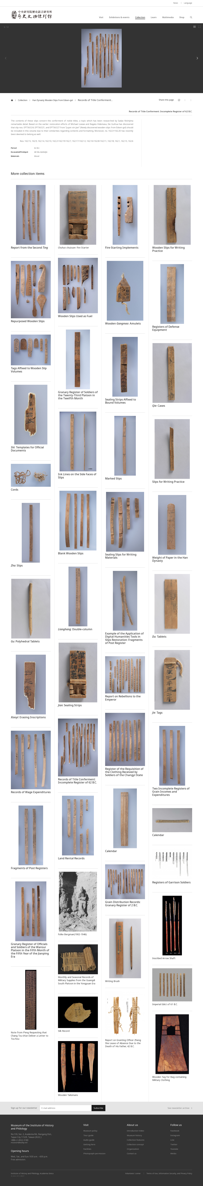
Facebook (174, 1130)
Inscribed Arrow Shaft (163, 958)
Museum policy (90, 1130)
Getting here (89, 1144)
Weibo (173, 1153)
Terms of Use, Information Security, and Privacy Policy (169, 1173)
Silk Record (64, 1030)
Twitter (173, 1144)
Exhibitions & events (119, 17)
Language (188, 3)
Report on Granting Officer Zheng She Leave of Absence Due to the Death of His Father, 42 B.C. (123, 1043)
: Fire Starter (73, 247)
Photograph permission (94, 1153)
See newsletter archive (180, 1108)
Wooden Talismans (68, 1095)
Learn (154, 17)
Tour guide (88, 1135)
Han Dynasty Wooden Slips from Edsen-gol (52, 100)
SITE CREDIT (20, 1176)
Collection (140, 17)
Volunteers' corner (133, 1173)
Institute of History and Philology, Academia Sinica (32, 1173)
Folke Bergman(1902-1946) (72, 934)
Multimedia (168, 17)
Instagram (175, 1135)
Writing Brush (112, 981)
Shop (181, 17)
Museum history (134, 1135)
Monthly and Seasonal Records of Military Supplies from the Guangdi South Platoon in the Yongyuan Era (76, 980)
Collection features (135, 1140)
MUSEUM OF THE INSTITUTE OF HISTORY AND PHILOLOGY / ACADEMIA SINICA (36, 3)
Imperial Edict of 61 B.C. (165, 1004)
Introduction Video (135, 1130)
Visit (101, 17)
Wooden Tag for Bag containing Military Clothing (169, 1078)
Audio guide (88, 1140)
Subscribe (98, 1108)
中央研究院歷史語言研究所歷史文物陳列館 (31, 14)
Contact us (131, 1153)
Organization (133, 1149)
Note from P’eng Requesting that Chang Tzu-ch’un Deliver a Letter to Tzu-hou (29, 1035)
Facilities (87, 1149)
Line (172, 1140)
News (175, 3)
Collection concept (135, 1144)
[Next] (197, 58)
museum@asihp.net (19, 1142)
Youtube (174, 1149)
